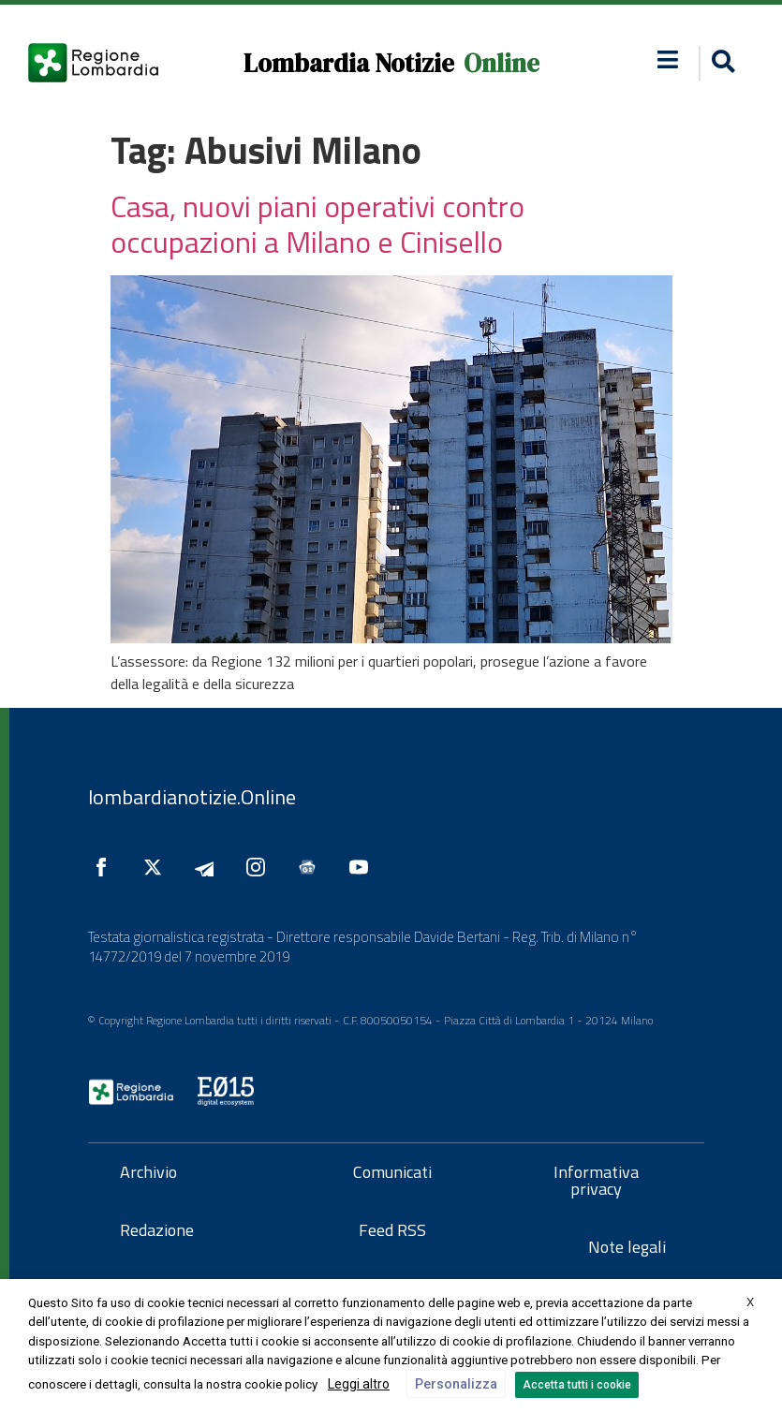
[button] (668, 59)
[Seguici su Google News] (312, 867)
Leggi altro (359, 1383)
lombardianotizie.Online (192, 797)
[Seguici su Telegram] (209, 867)
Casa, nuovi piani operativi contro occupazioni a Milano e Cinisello (317, 224)
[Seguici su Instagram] (260, 867)
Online (501, 63)
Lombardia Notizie (348, 63)
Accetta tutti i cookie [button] (577, 1384)
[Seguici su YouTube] (363, 867)
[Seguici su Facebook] (106, 867)
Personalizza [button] (456, 1383)
